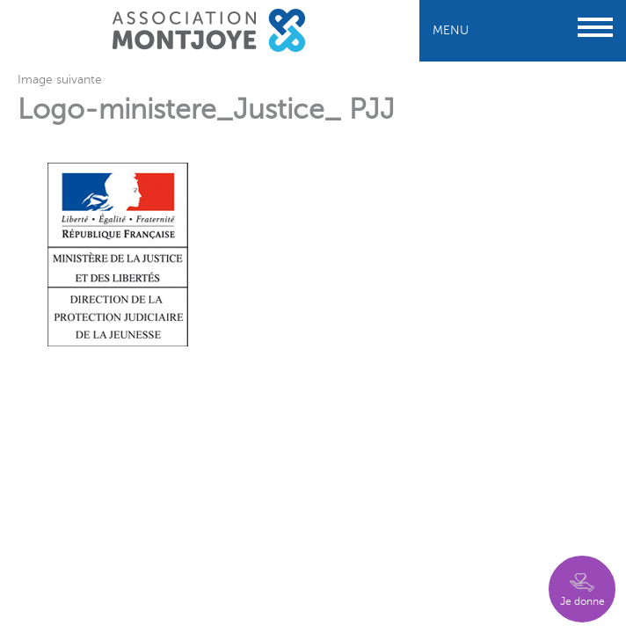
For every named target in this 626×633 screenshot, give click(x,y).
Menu (523, 30)
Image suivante (60, 79)
